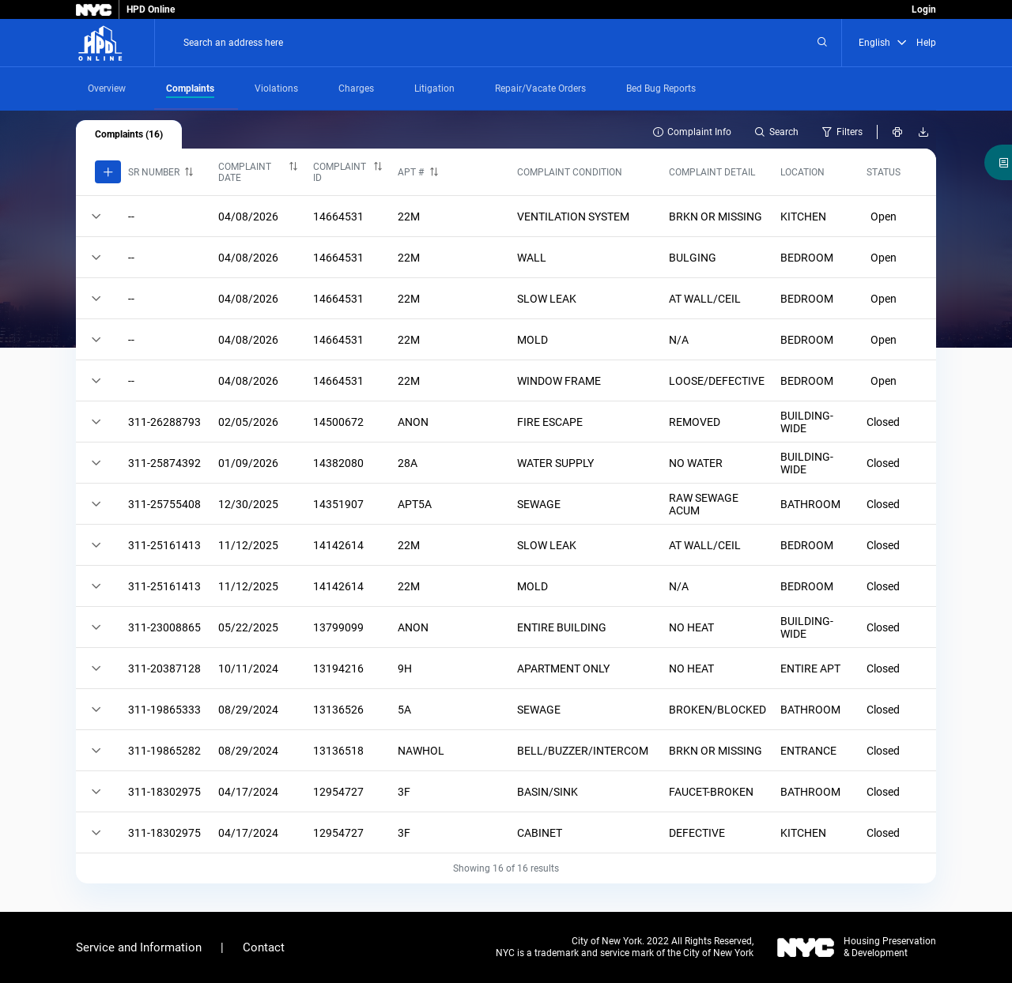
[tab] (115, 88)
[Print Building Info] (897, 131)
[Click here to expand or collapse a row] (96, 216)
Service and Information (139, 947)
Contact (264, 947)
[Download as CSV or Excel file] (923, 131)
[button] (902, 42)
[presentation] (115, 88)
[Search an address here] (822, 42)
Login (924, 9)
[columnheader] (166, 172)
